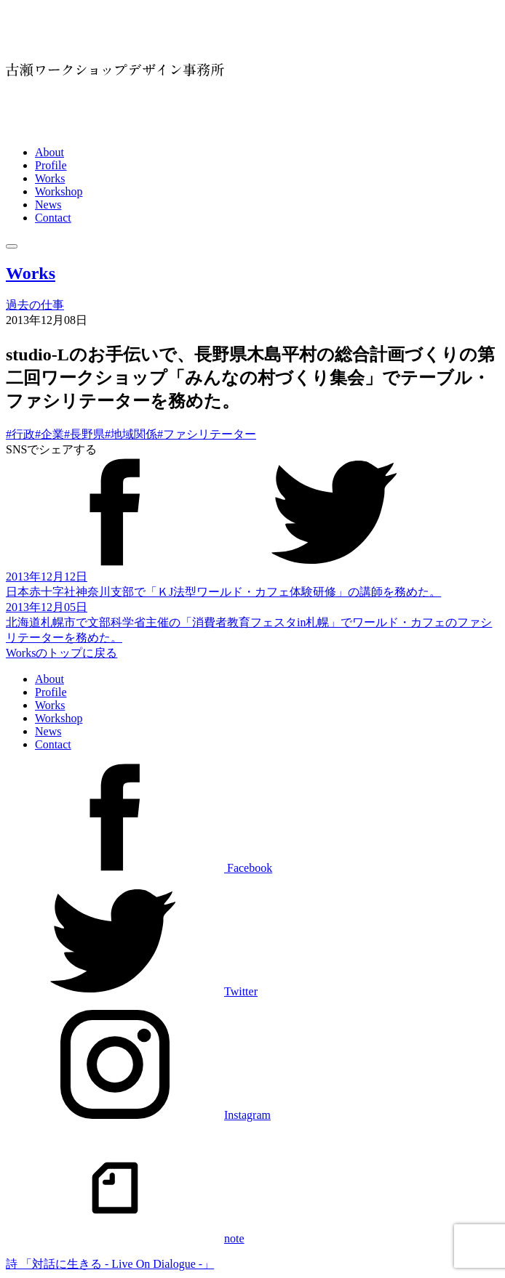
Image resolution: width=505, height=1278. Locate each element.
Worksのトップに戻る (61, 653)
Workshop (58, 191)
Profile (51, 165)
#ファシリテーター (206, 434)
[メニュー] (11, 246)
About (49, 152)
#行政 (20, 434)
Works (50, 178)
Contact (53, 217)
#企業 (49, 434)
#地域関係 (131, 434)
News (48, 204)
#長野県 (84, 434)
